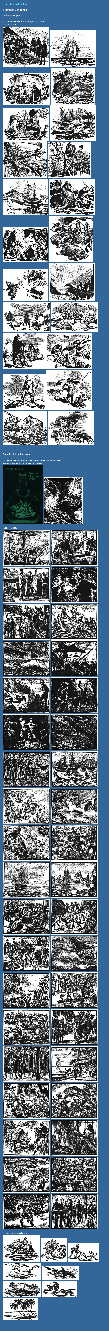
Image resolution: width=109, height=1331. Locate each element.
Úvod (5, 4)
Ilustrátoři (14, 4)
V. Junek (24, 4)
